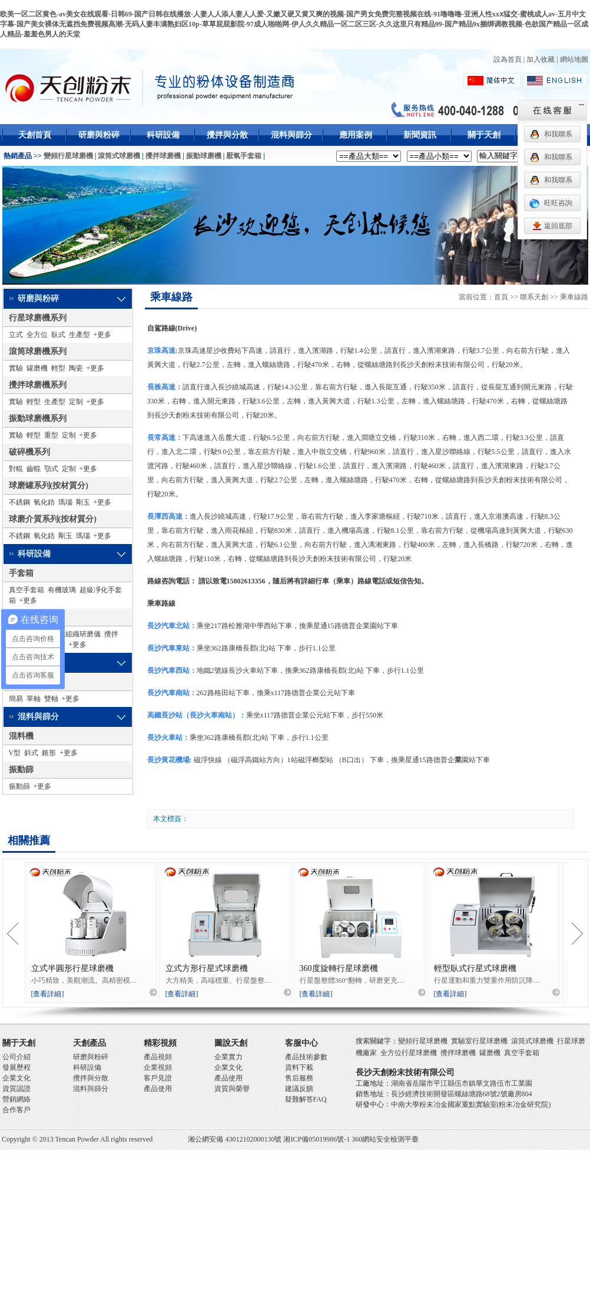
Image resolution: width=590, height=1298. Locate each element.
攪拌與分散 (227, 135)
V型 (15, 753)
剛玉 (83, 502)
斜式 (31, 753)
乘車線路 (171, 297)
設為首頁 (507, 59)
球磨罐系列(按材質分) (48, 485)
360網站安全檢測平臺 (385, 1139)
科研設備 (163, 135)
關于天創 (484, 135)
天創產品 (89, 1043)
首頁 (501, 297)
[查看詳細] (47, 994)
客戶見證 (158, 1078)
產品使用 (158, 1089)
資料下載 (299, 1067)
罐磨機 (37, 368)
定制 (76, 402)
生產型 (79, 335)
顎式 (51, 469)
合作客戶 (16, 1110)
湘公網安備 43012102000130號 (234, 1139)
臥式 (58, 335)
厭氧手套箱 (243, 156)
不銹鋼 (19, 502)
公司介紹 (16, 1057)
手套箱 (21, 573)
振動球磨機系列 (38, 418)
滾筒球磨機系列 (38, 351)
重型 (51, 435)
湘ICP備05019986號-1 (316, 1139)
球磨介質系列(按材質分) (53, 519)
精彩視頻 (160, 1043)
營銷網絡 (16, 1099)
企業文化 (16, 1078)
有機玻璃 (62, 590)
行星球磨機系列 (38, 317)
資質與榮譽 (232, 1089)
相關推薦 (29, 840)
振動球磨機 (203, 156)
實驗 (16, 368)
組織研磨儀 (83, 634)
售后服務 (299, 1078)
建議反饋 (299, 1089)
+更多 (103, 335)
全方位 (37, 335)
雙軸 (51, 699)
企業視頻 (158, 1067)
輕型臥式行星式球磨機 (475, 968)
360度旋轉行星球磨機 (339, 968)
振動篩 (21, 769)
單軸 (33, 699)
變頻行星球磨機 (68, 156)
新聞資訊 (419, 135)
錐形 (49, 753)
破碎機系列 (29, 452)
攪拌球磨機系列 (38, 385)
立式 (16, 335)
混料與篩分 (291, 135)
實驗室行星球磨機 (479, 1041)
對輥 (16, 469)
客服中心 (301, 1043)
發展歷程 (16, 1067)
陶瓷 (76, 368)
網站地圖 (574, 59)
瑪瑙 (65, 502)
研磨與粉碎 (99, 135)
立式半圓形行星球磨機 (72, 968)
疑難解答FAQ (306, 1099)
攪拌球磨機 (163, 156)
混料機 (21, 736)
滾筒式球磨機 (119, 156)
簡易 (16, 699)
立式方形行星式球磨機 (206, 968)
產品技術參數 (306, 1057)
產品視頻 (158, 1057)
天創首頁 (34, 135)
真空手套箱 (26, 590)
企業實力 (228, 1057)
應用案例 (355, 135)
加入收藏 (540, 59)
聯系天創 (534, 297)
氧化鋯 (44, 502)
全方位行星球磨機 (408, 1053)
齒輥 (33, 469)
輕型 (58, 368)
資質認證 (16, 1089)
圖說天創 (230, 1043)
